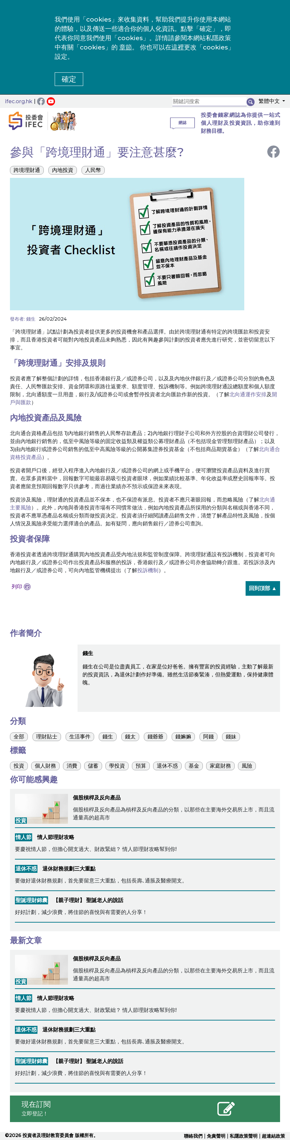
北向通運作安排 (247, 394)
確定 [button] (69, 79)
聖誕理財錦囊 (31, 900)
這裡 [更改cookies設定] (177, 47)
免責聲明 (216, 1136)
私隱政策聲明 (244, 1136)
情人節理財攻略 (55, 837)
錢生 (30, 319)
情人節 (23, 837)
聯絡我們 (193, 1136)
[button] (270, 102)
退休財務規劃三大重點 (68, 869)
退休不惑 (26, 869)
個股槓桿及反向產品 (97, 798)
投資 (21, 820)
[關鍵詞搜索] (209, 101)
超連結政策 (273, 1136)
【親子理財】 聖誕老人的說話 (88, 900)
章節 (125, 47)
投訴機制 (147, 570)
